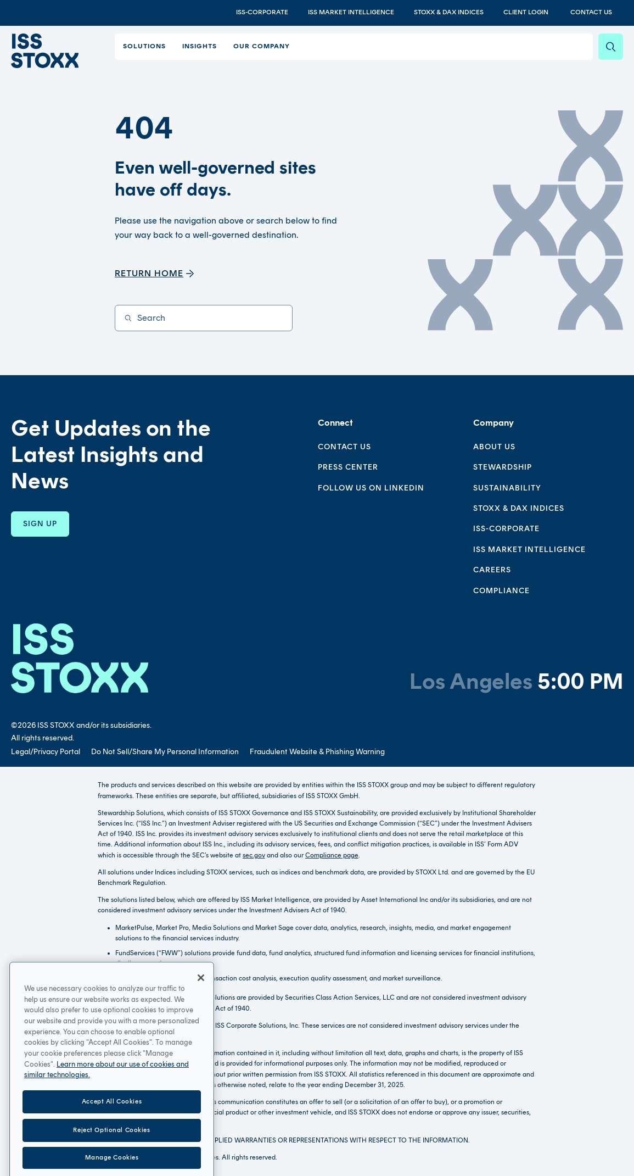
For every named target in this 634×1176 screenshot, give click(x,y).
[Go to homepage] (79, 658)
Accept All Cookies (112, 1145)
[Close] (201, 1022)
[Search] (610, 47)
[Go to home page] (43, 50)
